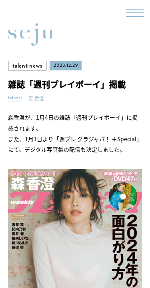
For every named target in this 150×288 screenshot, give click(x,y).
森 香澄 (36, 98)
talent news (27, 65)
